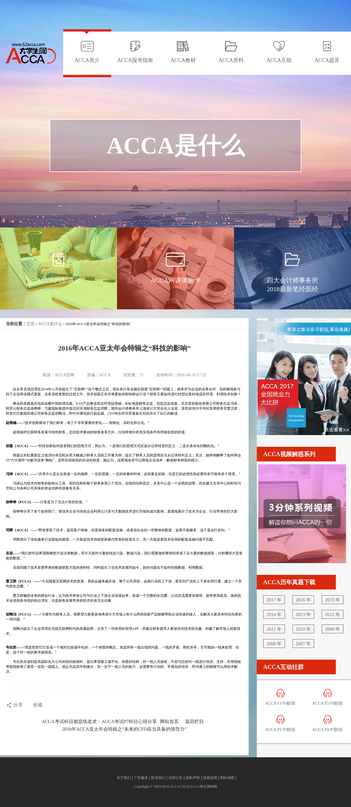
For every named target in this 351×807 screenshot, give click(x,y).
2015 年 (332, 599)
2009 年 (332, 629)
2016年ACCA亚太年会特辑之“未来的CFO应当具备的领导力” (124, 729)
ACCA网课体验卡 (175, 280)
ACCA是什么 (50, 324)
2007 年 (303, 643)
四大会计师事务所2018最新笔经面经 (292, 285)
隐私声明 (193, 778)
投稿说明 (210, 778)
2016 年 (303, 599)
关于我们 (124, 778)
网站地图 (227, 778)
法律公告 (175, 778)
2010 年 (303, 629)
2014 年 (274, 614)
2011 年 (273, 629)
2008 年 (274, 643)
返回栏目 (194, 721)
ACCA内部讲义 (58, 280)
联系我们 (158, 778)
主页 (30, 324)
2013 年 (303, 614)
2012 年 (332, 614)
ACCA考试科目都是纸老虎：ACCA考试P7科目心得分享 (99, 721)
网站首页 (169, 721)
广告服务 (141, 778)
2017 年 (274, 599)
